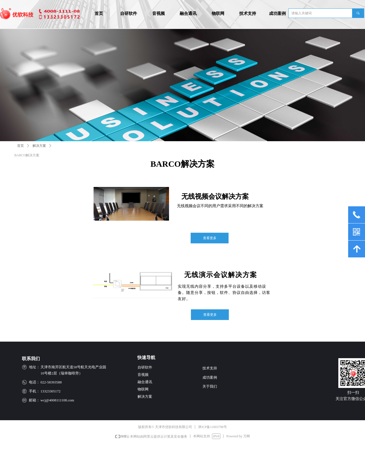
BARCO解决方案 (26, 155)
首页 (20, 146)
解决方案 (39, 146)
